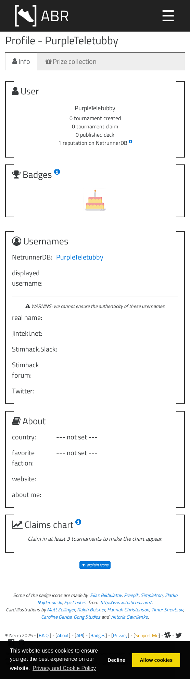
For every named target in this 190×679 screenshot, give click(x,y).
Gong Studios (87, 616)
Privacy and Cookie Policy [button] (64, 668)
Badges (97, 635)
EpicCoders (75, 602)
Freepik (131, 595)
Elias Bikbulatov (106, 595)
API (79, 635)
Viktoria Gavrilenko (129, 616)
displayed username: (27, 277)
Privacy (120, 635)
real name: (27, 317)
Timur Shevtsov (167, 609)
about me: (26, 494)
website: (24, 478)
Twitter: (23, 390)
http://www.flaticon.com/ (126, 602)
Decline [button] (116, 660)
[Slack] (167, 635)
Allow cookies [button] (156, 660)
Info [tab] (21, 61)
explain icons (95, 565)
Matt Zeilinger (61, 609)
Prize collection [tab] (71, 61)
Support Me (147, 635)
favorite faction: (23, 457)
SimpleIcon (152, 595)
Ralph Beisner (91, 609)
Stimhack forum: (25, 369)
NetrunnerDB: (31, 257)
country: (24, 436)
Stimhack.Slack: (31, 349)
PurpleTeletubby (79, 257)
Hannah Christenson (128, 609)
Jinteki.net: (27, 333)
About (63, 635)
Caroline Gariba (56, 616)
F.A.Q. (44, 635)
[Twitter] (178, 635)
